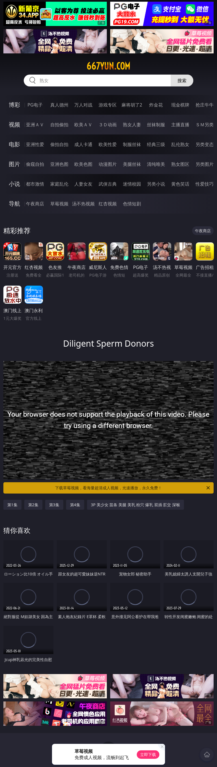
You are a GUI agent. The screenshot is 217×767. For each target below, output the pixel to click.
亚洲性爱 (35, 144)
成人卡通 (83, 144)
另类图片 (205, 164)
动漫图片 (108, 164)
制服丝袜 (132, 144)
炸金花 (156, 105)
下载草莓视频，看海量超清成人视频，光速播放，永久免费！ (133, 487)
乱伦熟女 (180, 144)
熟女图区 (180, 164)
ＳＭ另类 (205, 124)
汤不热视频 (83, 204)
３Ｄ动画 (108, 124)
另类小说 (156, 184)
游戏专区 (108, 105)
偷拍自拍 (59, 144)
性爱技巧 (205, 184)
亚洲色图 (59, 164)
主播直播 (180, 124)
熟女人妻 (132, 124)
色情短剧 (132, 204)
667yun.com (108, 66)
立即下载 (148, 754)
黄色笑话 (180, 184)
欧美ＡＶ (83, 124)
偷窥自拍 (35, 164)
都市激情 (35, 184)
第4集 (75, 504)
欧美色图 (83, 164)
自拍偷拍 (59, 124)
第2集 (33, 504)
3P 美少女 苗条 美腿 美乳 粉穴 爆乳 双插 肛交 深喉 (135, 504)
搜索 (181, 80)
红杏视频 (108, 204)
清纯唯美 (156, 164)
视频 (14, 124)
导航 (14, 203)
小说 (14, 184)
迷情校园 (132, 184)
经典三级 (156, 144)
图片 (14, 164)
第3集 (54, 504)
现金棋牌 (180, 105)
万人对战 (83, 105)
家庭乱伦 (59, 184)
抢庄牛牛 (205, 105)
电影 (14, 144)
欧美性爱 (108, 144)
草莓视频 (59, 204)
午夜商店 (35, 204)
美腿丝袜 (132, 164)
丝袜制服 (156, 124)
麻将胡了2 (131, 105)
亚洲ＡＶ (35, 124)
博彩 (14, 104)
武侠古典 (108, 184)
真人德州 (59, 105)
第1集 (12, 504)
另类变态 (205, 144)
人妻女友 (83, 184)
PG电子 (34, 105)
